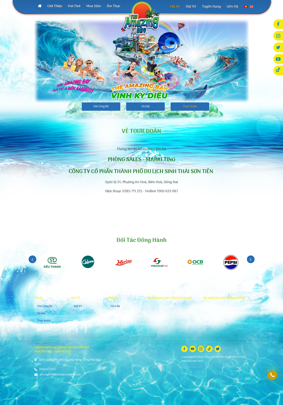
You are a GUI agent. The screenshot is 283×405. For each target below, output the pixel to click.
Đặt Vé (191, 6)
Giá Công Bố (101, 106)
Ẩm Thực (114, 6)
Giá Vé (175, 6)
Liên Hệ (232, 6)
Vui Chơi (74, 6)
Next (251, 259)
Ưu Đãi (145, 106)
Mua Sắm (93, 6)
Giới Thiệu (54, 6)
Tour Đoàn (190, 106)
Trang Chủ (40, 6)
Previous (32, 259)
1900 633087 (272, 375)
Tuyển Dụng (211, 6)
